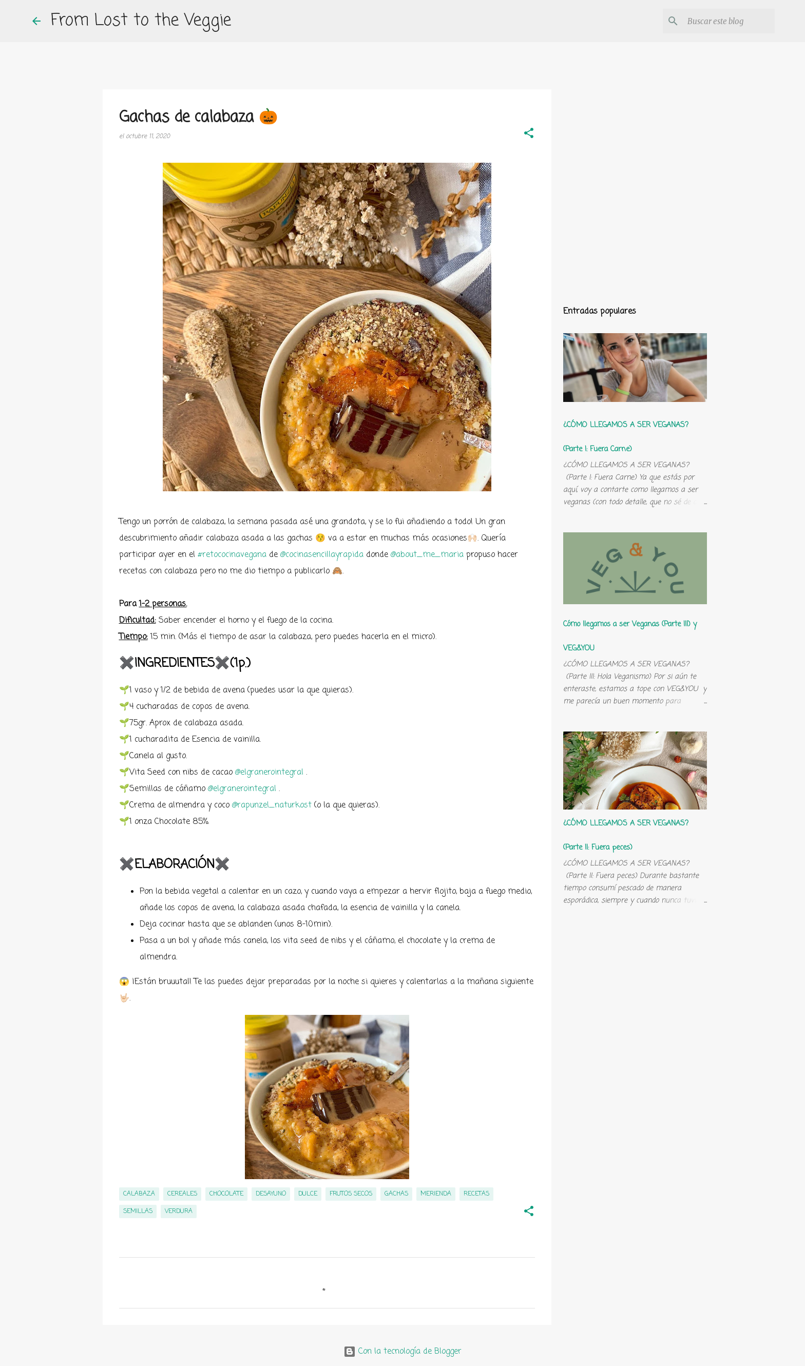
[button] (529, 134)
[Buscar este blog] (721, 21)
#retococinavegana (232, 555)
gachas (396, 1194)
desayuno (271, 1194)
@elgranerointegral (269, 772)
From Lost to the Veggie (141, 20)
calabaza (139, 1194)
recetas (476, 1194)
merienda (435, 1194)
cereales (182, 1194)
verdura (179, 1211)
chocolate (226, 1194)
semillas (137, 1211)
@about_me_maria (427, 555)
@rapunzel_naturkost (272, 805)
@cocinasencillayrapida (321, 555)
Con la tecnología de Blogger (402, 1351)
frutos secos (351, 1194)
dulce (307, 1194)
